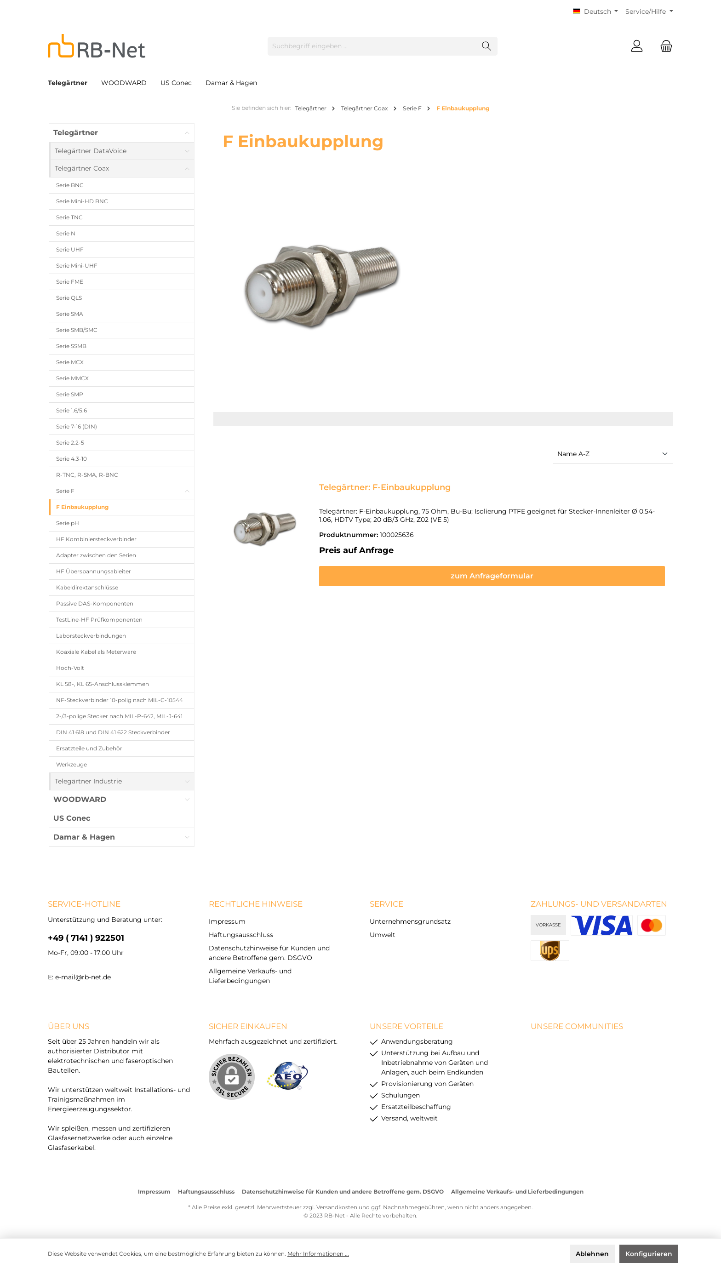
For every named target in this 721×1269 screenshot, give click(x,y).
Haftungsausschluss (241, 935)
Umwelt (382, 935)
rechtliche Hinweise (256, 904)
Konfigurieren (648, 1254)
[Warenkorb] (663, 46)
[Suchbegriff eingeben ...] (372, 46)
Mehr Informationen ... (318, 1253)
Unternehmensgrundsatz (410, 921)
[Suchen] (487, 46)
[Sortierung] (613, 454)
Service (386, 904)
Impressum (227, 921)
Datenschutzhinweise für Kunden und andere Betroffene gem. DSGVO (343, 1191)
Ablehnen (592, 1254)
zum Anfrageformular (492, 576)
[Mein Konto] (636, 46)
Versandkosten (336, 1207)
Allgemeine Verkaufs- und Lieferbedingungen (517, 1191)
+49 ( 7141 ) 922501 (86, 938)
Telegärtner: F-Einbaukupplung (385, 487)
